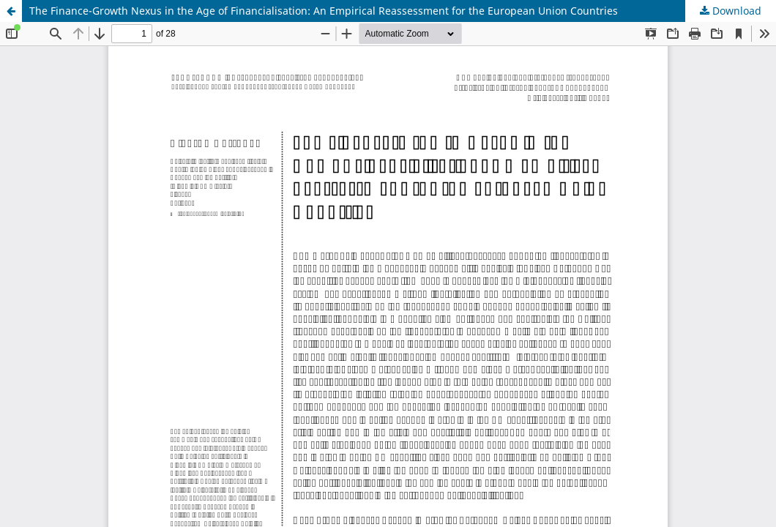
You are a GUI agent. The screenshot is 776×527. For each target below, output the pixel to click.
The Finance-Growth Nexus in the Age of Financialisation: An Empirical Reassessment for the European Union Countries (323, 11)
